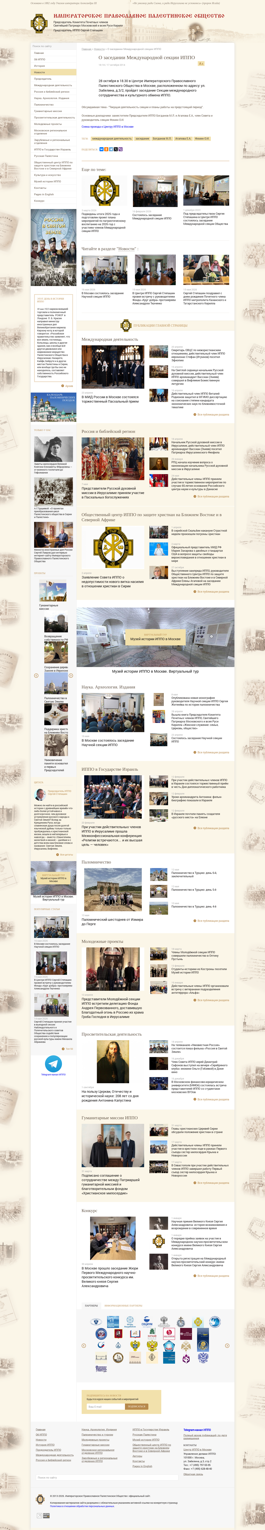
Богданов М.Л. (162, 138)
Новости (39, 72)
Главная (39, 53)
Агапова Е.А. (183, 138)
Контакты (40, 187)
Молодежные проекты (48, 124)
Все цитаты (66, 854)
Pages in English (44, 194)
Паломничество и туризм (97, 1434)
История (39, 65)
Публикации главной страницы (161, 325)
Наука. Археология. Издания (51, 98)
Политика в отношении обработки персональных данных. (82, 1506)
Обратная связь (193, 1474)
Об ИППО (39, 59)
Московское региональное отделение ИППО (98, 1451)
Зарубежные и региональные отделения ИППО (99, 1459)
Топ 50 (69, 1048)
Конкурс (39, 200)
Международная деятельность (53, 85)
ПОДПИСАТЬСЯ (136, 1406)
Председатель (42, 78)
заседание (142, 138)
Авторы (137, 1455)
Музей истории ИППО (47, 181)
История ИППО (45, 1444)
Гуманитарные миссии (48, 111)
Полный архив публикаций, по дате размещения (205, 1436)
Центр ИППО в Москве (198, 1449)
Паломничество (44, 104)
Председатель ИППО (48, 1449)
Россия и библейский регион (51, 91)
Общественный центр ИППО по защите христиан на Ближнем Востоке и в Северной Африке (53, 165)
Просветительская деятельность (54, 117)
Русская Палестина (46, 156)
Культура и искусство (47, 175)
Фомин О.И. (202, 138)
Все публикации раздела (213, 414)
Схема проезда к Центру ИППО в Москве (107, 126)
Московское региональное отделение (50, 132)
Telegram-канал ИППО (53, 1074)
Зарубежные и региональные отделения (52, 141)
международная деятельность (112, 138)
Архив (69, 386)
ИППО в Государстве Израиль (52, 149)
